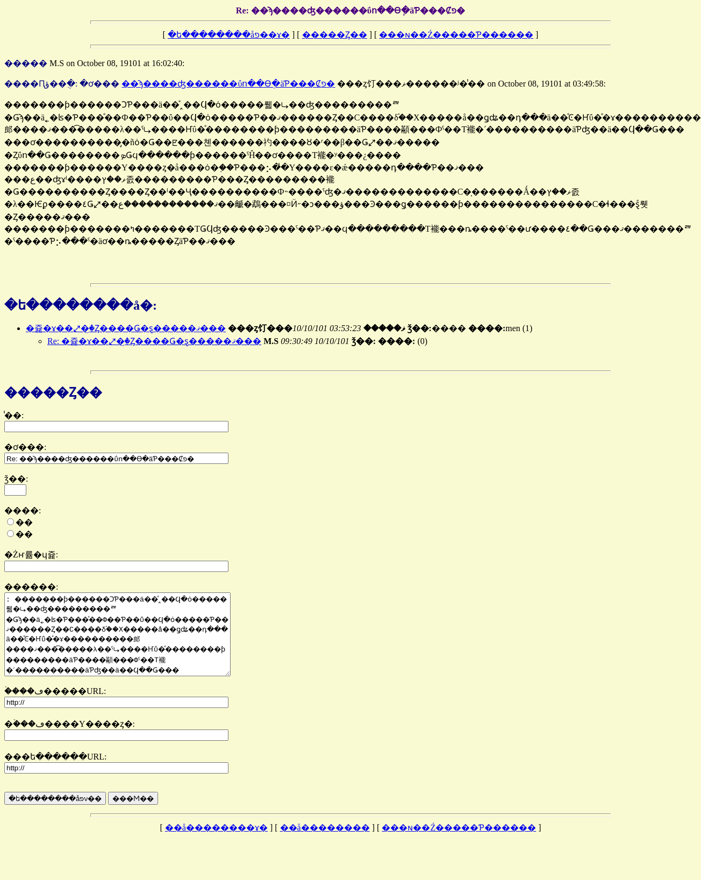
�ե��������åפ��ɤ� (229, 34)
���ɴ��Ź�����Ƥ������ (456, 34)
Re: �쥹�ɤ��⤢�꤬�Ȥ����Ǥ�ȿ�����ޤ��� (154, 341)
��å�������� (325, 843)
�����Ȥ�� (334, 34)
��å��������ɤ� (216, 843)
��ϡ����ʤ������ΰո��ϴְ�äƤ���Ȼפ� (228, 83)
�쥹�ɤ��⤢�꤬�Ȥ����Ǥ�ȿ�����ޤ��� (126, 328)
